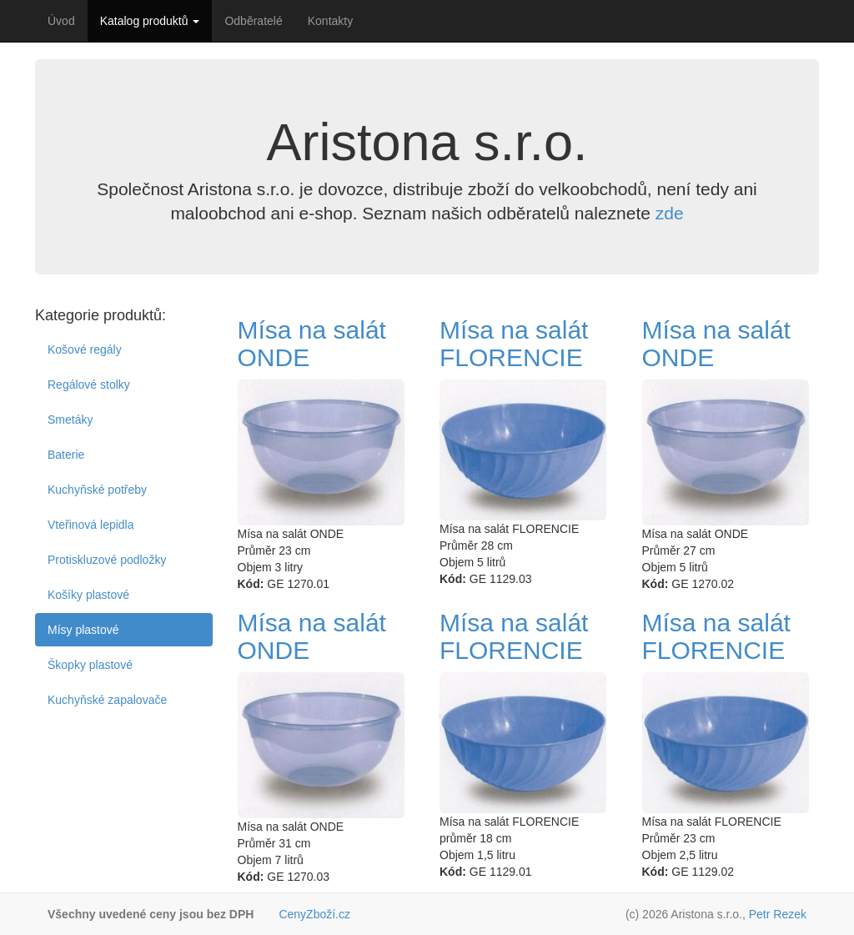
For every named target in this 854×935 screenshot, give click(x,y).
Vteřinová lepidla (91, 524)
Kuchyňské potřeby (97, 489)
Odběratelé (253, 21)
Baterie (66, 454)
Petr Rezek (777, 914)
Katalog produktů (150, 21)
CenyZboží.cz (314, 914)
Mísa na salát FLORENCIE (514, 343)
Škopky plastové (90, 664)
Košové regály (85, 349)
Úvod (61, 21)
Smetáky (70, 419)
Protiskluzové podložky (107, 559)
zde (670, 213)
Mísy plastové (83, 629)
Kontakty (330, 21)
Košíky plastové (88, 594)
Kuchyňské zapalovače (107, 699)
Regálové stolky (89, 384)
